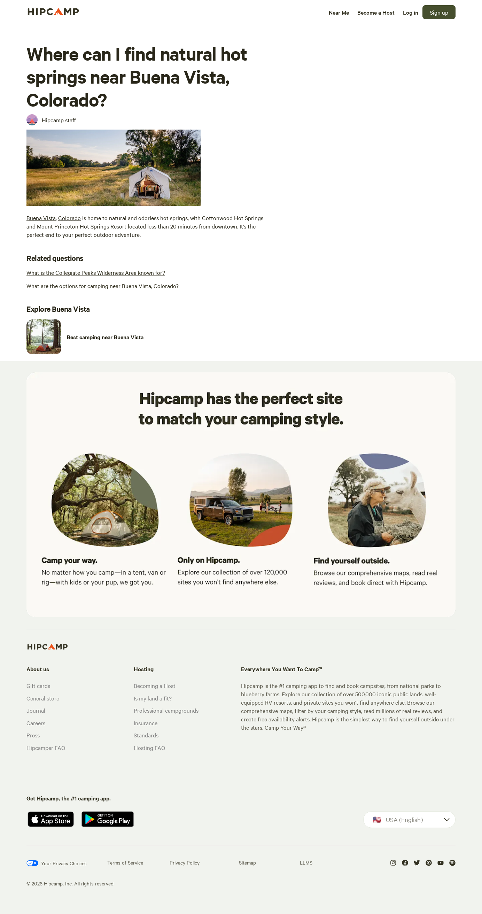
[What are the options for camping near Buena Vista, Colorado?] (102, 285)
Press (33, 735)
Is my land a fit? (153, 698)
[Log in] (410, 12)
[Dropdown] (409, 819)
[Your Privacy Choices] (56, 863)
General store (42, 698)
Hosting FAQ (149, 747)
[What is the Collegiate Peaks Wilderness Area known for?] (95, 272)
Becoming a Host (155, 685)
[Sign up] (439, 12)
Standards (146, 735)
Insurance (145, 723)
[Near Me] (339, 12)
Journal (35, 710)
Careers (35, 723)
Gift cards (38, 685)
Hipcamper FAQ (45, 747)
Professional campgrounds (166, 710)
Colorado (69, 218)
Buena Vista (41, 218)
